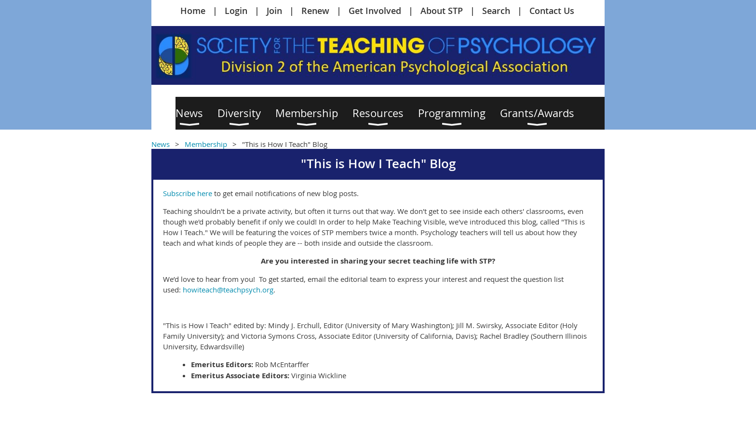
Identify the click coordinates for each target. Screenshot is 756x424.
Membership (206, 144)
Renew (315, 10)
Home (192, 10)
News (160, 144)
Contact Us (551, 10)
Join (274, 10)
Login (236, 10)
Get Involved (375, 10)
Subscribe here (187, 193)
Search (496, 10)
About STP (441, 10)
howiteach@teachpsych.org (228, 289)
